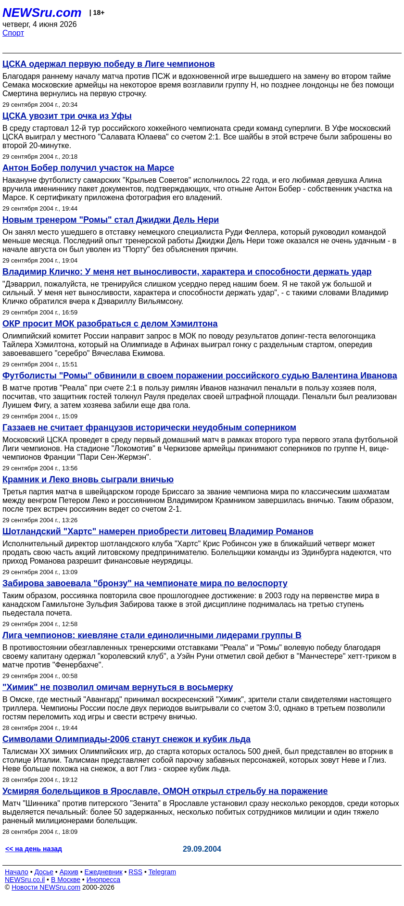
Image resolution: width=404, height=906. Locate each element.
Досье (43, 872)
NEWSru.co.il (25, 879)
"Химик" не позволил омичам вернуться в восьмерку (117, 687)
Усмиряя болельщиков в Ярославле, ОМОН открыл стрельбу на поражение (165, 791)
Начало (16, 872)
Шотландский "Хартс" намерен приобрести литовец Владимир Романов (158, 531)
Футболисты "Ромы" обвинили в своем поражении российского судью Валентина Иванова (199, 375)
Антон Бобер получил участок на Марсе (88, 168)
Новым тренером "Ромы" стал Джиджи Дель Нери (110, 220)
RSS (135, 872)
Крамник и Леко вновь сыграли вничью (88, 479)
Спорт (13, 33)
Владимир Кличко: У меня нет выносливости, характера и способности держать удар (187, 272)
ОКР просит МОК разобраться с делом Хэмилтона (109, 323)
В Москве (65, 879)
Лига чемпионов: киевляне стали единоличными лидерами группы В (152, 635)
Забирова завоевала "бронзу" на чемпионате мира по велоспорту (145, 583)
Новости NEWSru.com (46, 887)
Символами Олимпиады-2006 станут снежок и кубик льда (126, 739)
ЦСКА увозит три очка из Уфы (67, 116)
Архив (69, 872)
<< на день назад (33, 849)
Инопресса (104, 879)
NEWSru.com (42, 12)
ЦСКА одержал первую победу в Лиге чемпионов (108, 64)
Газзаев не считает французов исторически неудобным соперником (149, 427)
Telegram (163, 872)
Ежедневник (104, 872)
